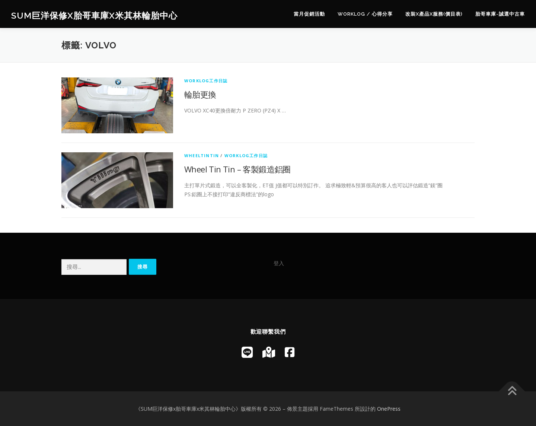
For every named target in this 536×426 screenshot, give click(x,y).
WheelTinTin (201, 155)
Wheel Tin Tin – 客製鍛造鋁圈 (237, 169)
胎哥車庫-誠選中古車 (500, 14)
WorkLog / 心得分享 (365, 14)
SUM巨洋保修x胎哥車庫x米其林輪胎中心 (94, 15)
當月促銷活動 (309, 14)
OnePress (389, 408)
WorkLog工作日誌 (205, 80)
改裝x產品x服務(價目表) (434, 14)
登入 (279, 263)
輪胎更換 (200, 94)
